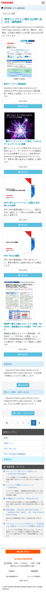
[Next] (39, 423)
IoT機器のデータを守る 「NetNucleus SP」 (22, 498)
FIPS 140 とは (10, 448)
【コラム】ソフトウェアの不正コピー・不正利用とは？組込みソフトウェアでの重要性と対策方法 (25, 524)
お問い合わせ (23, 552)
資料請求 (23, 106)
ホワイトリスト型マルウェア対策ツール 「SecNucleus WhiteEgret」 (21, 472)
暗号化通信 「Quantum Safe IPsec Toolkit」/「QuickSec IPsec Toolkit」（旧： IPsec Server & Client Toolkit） (25, 512)
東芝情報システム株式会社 (13, 8)
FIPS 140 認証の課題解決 (15, 454)
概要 (6, 437)
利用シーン (9, 443)
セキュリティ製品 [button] (9, 13)
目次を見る (23, 101)
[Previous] (7, 423)
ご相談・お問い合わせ (23, 413)
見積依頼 (23, 385)
